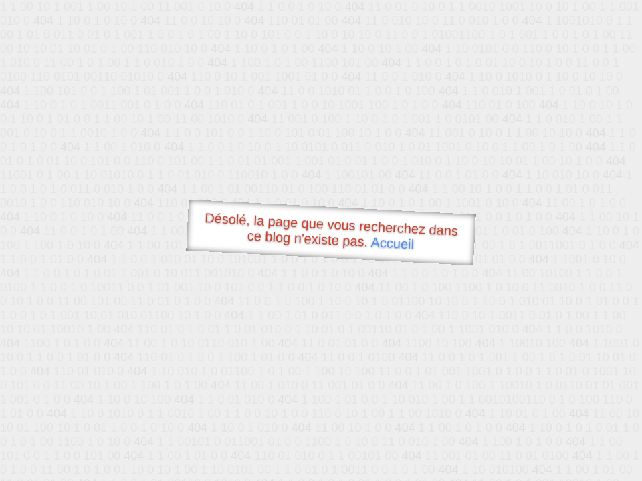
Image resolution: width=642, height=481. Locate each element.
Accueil (392, 242)
